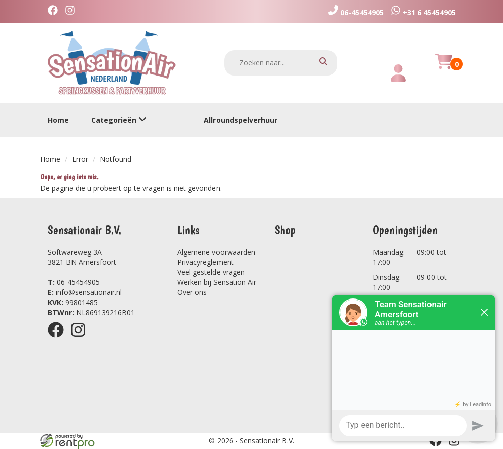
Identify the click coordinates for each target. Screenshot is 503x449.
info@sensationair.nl (85, 292)
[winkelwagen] (443, 67)
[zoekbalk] (280, 63)
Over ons (192, 292)
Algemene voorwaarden (216, 252)
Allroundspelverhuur (240, 120)
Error (80, 159)
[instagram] (72, 11)
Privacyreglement (205, 262)
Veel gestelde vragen (211, 272)
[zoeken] (323, 62)
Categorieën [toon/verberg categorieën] (119, 120)
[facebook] (55, 11)
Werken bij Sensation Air (216, 282)
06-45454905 (74, 282)
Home (58, 120)
